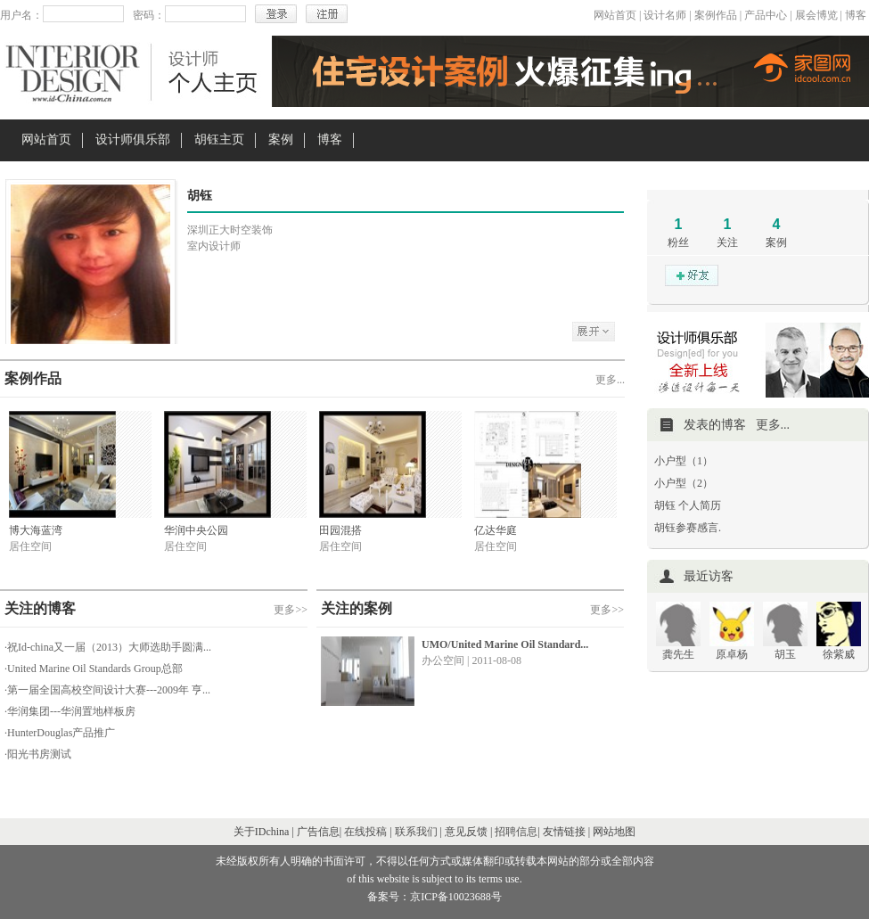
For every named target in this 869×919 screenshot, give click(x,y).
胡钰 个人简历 (687, 505)
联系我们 (416, 831)
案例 (280, 139)
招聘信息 (516, 831)
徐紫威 (839, 654)
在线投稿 (365, 831)
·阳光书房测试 (37, 754)
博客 (855, 15)
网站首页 (615, 15)
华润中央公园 (196, 530)
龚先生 (678, 654)
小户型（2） (683, 483)
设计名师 (665, 15)
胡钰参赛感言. (687, 527)
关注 (727, 242)
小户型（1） (683, 461)
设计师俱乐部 (132, 139)
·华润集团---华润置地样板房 (69, 711)
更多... (610, 379)
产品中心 (765, 15)
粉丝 (678, 242)
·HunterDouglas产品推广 (59, 732)
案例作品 (715, 15)
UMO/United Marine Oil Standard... (505, 644)
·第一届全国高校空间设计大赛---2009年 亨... (107, 690)
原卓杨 (732, 654)
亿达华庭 (495, 530)
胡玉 (785, 654)
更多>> (290, 609)
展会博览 (816, 15)
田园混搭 (340, 530)
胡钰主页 (219, 139)
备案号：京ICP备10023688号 (434, 896)
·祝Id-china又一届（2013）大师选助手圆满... (107, 647)
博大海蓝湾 (35, 530)
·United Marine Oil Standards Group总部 (93, 668)
